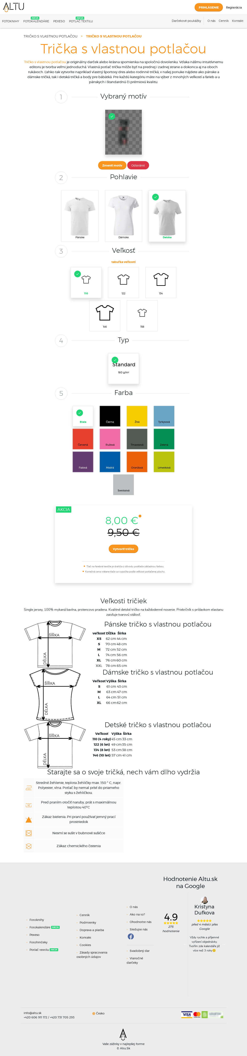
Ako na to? (137, 914)
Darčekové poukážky (186, 21)
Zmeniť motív (112, 165)
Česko (100, 1013)
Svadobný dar (139, 951)
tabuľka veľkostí (123, 262)
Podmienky (88, 922)
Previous (185, 944)
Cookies (85, 945)
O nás (211, 21)
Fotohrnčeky (39, 942)
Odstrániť (138, 165)
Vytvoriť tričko (123, 549)
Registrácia (234, 7)
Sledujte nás (138, 929)
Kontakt (237, 21)
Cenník (224, 21)
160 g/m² (123, 365)
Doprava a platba (92, 930)
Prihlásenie (209, 7)
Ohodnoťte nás (140, 922)
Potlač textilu (81, 21)
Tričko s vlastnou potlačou (50, 36)
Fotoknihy (10, 21)
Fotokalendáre (36, 21)
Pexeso (59, 21)
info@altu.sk (32, 1013)
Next (224, 944)
